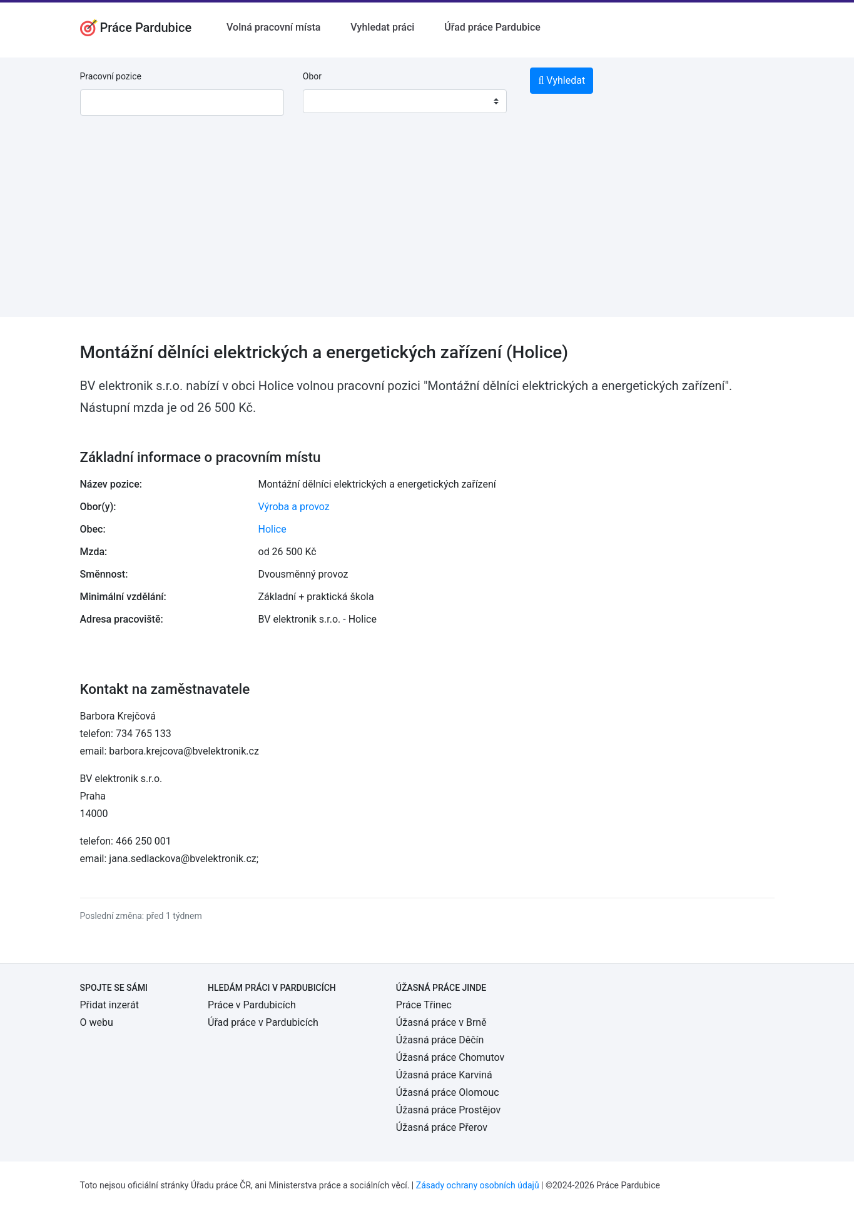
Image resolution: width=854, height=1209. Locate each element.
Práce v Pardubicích (252, 1005)
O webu (96, 1022)
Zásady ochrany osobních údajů (477, 1185)
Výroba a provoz (294, 507)
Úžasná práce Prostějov (448, 1110)
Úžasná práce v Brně (441, 1022)
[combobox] (405, 101)
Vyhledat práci (382, 27)
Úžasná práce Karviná (444, 1075)
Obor (312, 76)
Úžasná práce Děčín (440, 1040)
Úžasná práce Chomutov (450, 1057)
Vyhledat (561, 80)
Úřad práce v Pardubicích (263, 1022)
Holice (272, 529)
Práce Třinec (424, 1005)
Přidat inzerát (109, 1005)
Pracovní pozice (110, 76)
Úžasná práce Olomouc (447, 1092)
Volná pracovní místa (273, 27)
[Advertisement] (427, 229)
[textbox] (328, 101)
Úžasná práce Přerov (441, 1127)
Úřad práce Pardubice (492, 27)
